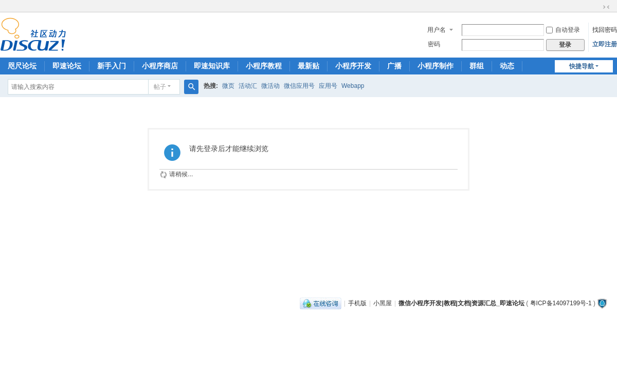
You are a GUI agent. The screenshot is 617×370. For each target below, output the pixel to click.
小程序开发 (353, 66)
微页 (228, 85)
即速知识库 (212, 66)
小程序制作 (435, 66)
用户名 (436, 29)
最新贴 (308, 66)
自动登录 (563, 29)
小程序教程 (264, 66)
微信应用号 (299, 85)
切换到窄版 (606, 7)
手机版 (357, 303)
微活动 (270, 85)
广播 (394, 66)
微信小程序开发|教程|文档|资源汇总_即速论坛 (461, 303)
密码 (434, 44)
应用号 (328, 85)
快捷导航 (581, 66)
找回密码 (604, 29)
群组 (476, 66)
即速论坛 (66, 66)
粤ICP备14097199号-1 (561, 303)
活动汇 (248, 85)
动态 (507, 66)
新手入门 (111, 66)
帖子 (160, 86)
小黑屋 (382, 303)
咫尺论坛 (22, 66)
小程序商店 (160, 66)
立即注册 (604, 44)
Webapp (352, 85)
